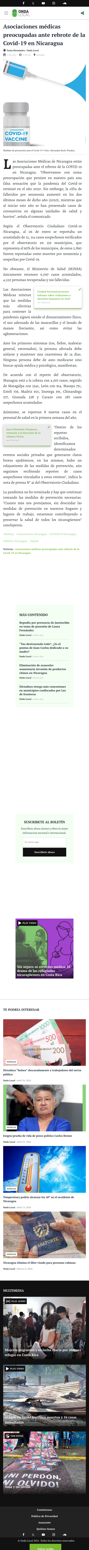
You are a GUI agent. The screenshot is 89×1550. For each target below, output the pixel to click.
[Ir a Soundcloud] (64, 1534)
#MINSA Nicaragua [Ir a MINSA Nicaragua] (15, 541)
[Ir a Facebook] (23, 1534)
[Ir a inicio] (20, 13)
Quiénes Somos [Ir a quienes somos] (46, 1529)
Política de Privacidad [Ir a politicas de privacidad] (44, 1516)
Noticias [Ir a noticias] (8, 549)
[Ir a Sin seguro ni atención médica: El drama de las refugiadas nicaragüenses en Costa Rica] (44, 948)
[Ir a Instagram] (53, 3)
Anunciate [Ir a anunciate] (44, 1522)
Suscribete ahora (44, 852)
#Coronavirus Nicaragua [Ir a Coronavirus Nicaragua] (31, 534)
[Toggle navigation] (6, 13)
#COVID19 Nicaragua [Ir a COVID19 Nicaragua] (62, 534)
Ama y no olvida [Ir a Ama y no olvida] (18, 1486)
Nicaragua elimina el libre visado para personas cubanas (39, 1262)
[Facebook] (23, 3)
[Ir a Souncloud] (64, 3)
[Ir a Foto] (44, 101)
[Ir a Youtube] (43, 3)
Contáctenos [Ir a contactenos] (44, 1510)
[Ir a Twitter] (33, 3)
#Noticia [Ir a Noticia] (8, 534)
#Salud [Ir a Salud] (34, 541)
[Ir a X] (33, 1534)
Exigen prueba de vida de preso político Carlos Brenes (37, 1136)
